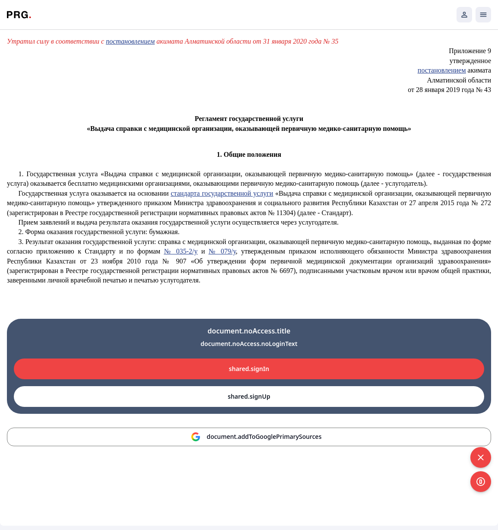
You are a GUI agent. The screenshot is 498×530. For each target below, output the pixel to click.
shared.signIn (249, 369)
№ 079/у (222, 251)
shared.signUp (249, 396)
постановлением (130, 41)
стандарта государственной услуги (222, 193)
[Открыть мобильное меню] (483, 14)
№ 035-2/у (181, 251)
